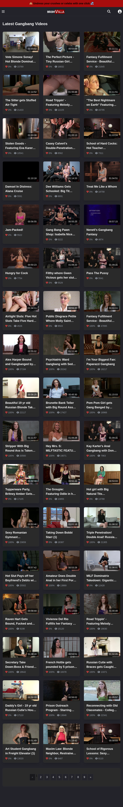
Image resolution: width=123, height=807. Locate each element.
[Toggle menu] (3, 11)
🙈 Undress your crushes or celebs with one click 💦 (61, 3)
